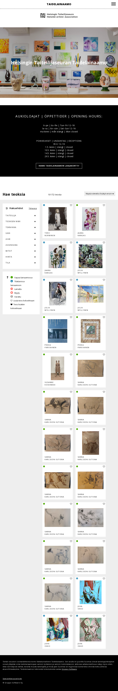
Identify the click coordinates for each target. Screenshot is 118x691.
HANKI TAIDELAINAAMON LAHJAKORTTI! (59, 166)
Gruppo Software (69, 669)
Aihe (8, 239)
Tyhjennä (33, 208)
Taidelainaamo (59, 4)
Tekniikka (11, 227)
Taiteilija (11, 215)
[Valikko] (113, 4)
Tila (8, 262)
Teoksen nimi (13, 221)
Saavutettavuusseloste (12, 678)
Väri (21, 233)
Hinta (9, 257)
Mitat (9, 251)
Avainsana (12, 245)
